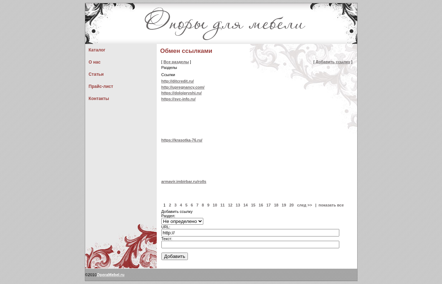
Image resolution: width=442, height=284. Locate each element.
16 (261, 205)
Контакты (99, 98)
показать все (331, 205)
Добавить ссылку (333, 62)
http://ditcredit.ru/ (177, 81)
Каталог (97, 50)
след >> (304, 205)
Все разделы (176, 62)
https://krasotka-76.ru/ (182, 140)
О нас (95, 62)
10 (215, 205)
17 (268, 205)
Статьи (96, 74)
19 (284, 205)
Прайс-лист (101, 86)
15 (253, 205)
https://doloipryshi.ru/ (181, 93)
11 (222, 205)
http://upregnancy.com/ (183, 87)
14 (245, 205)
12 (230, 205)
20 (292, 205)
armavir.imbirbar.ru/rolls (184, 181)
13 (238, 205)
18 (276, 205)
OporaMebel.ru (111, 275)
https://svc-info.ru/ (178, 99)
